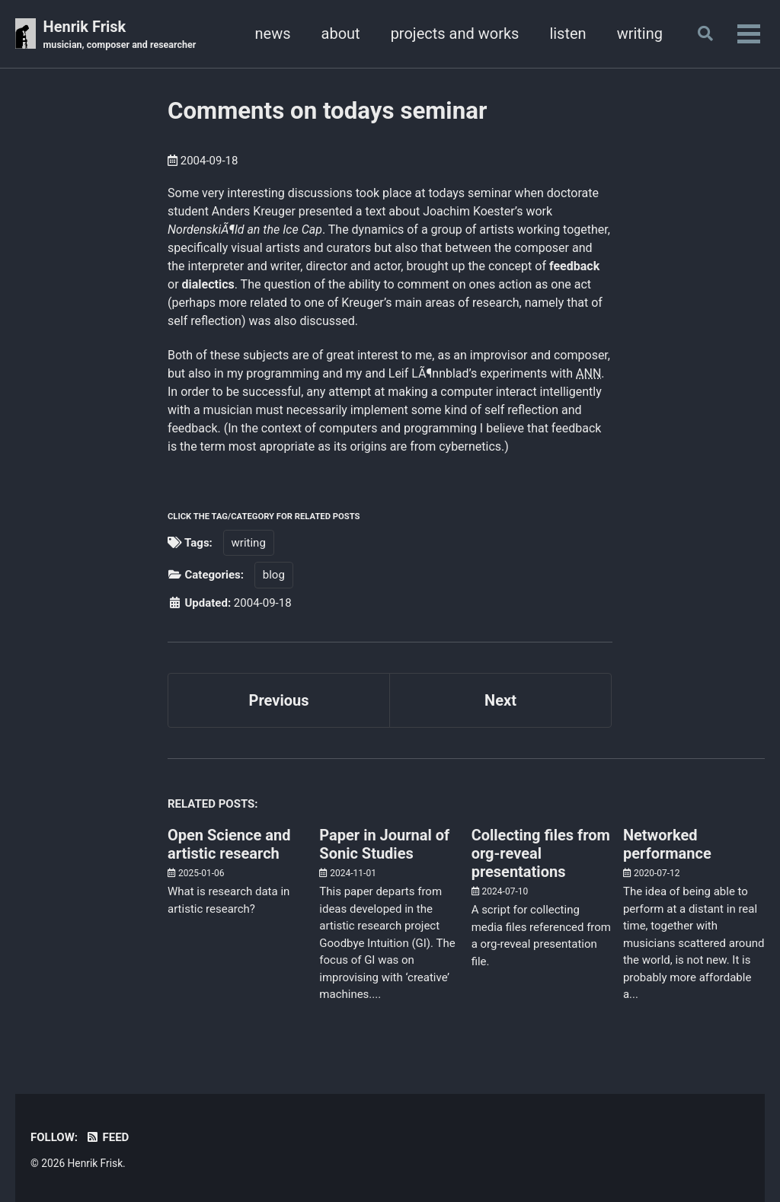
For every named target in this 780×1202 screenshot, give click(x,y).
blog (274, 575)
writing (640, 33)
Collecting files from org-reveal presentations (541, 853)
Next (500, 700)
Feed (107, 1137)
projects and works (455, 33)
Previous (279, 700)
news (273, 33)
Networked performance (667, 844)
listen (567, 33)
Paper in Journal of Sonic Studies (384, 844)
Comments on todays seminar (327, 111)
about (340, 33)
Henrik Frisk (120, 35)
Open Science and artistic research (229, 844)
